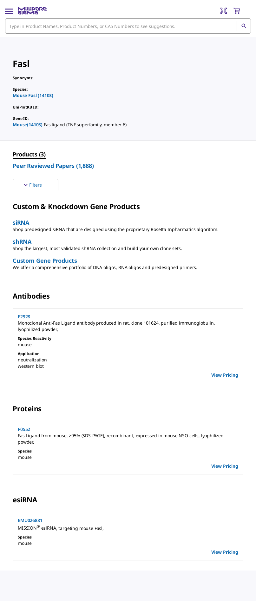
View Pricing (224, 375)
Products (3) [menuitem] (29, 154)
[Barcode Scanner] (223, 11)
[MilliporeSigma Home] (32, 11)
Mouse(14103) (28, 125)
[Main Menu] (9, 10)
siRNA (21, 222)
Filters (32, 185)
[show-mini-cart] (242, 11)
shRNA (22, 241)
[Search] (244, 26)
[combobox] (128, 26)
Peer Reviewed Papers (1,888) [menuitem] (53, 165)
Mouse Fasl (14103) (33, 95)
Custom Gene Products (45, 260)
